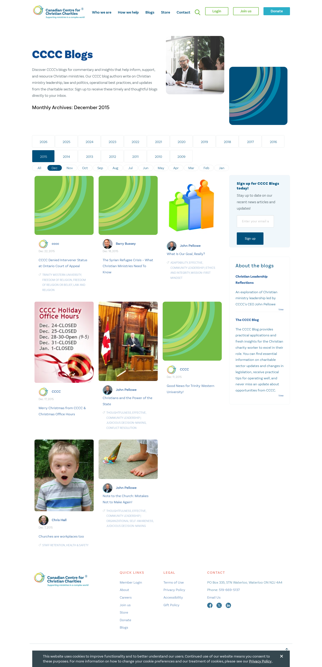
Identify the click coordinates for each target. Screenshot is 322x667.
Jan (222, 168)
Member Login (131, 582)
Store (165, 12)
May (161, 168)
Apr (176, 168)
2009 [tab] (182, 157)
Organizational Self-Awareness (129, 521)
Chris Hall (59, 520)
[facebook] (210, 605)
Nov (70, 168)
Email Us (214, 597)
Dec (55, 168)
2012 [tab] (112, 157)
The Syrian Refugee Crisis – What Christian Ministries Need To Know (128, 266)
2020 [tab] (181, 142)
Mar (191, 168)
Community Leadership (187, 267)
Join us (125, 605)
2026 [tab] (43, 142)
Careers (126, 597)
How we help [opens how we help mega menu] (128, 12)
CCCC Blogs (62, 54)
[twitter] (219, 605)
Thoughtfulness (118, 412)
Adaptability (179, 262)
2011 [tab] (135, 157)
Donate (125, 620)
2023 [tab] (112, 142)
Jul (131, 168)
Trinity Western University (61, 275)
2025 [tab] (66, 142)
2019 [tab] (204, 142)
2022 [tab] (135, 142)
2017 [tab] (250, 142)
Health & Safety (77, 545)
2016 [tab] (273, 142)
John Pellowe (190, 245)
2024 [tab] (89, 142)
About (124, 590)
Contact (183, 12)
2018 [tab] (227, 142)
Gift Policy (171, 605)
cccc (55, 243)
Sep (100, 168)
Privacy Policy (174, 590)
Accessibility (173, 597)
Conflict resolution (121, 428)
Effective (195, 262)
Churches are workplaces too (61, 536)
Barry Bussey (126, 243)
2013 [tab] (89, 157)
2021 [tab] (158, 142)
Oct (85, 168)
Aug (115, 168)
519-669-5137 (229, 590)
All (39, 168)
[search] (197, 12)
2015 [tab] (43, 157)
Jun (146, 168)
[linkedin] (228, 605)
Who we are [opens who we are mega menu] (101, 12)
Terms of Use (173, 582)
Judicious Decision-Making (126, 423)
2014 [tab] (66, 157)
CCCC (56, 391)
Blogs (149, 12)
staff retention (53, 545)
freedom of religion (57, 280)
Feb (206, 168)
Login (216, 11)
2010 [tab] (158, 157)
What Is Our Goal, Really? (186, 254)
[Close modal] (281, 655)
